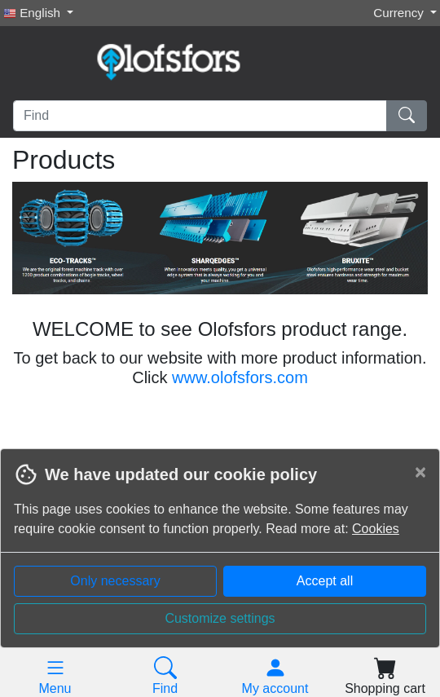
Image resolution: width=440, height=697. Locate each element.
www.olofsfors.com (240, 377)
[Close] (420, 472)
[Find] (200, 115)
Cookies (375, 529)
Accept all (325, 581)
